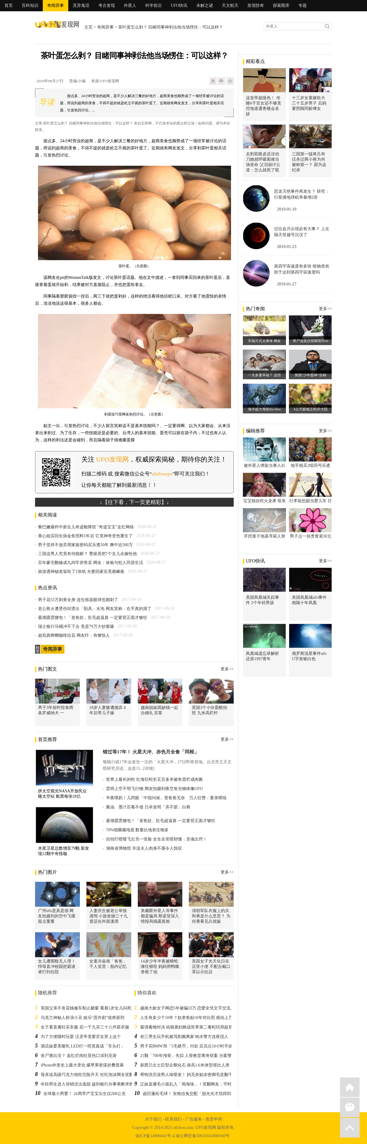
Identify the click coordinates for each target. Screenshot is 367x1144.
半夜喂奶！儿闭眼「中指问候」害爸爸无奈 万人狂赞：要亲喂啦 (166, 798)
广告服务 (193, 1119)
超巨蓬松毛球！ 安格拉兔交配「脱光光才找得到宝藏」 (193, 1093)
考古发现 (106, 5)
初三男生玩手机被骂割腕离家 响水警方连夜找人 (184, 1036)
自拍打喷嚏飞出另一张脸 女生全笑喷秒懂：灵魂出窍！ (156, 839)
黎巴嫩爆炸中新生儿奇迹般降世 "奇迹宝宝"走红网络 (86, 527)
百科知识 (30, 5)
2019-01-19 (286, 209)
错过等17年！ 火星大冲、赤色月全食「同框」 (151, 751)
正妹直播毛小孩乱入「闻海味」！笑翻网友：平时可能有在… (196, 1084)
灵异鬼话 (81, 5)
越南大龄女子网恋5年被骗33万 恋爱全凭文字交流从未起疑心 (195, 1008)
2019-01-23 (286, 246)
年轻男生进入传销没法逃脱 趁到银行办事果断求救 (87, 1084)
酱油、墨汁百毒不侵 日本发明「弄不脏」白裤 (148, 807)
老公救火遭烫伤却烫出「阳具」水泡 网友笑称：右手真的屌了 (94, 608)
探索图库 (281, 5)
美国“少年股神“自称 (310, 375)
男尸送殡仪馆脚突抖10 (310, 341)
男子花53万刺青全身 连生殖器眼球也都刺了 (78, 600)
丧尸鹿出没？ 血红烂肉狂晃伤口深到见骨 (79, 1055)
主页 (88, 27)
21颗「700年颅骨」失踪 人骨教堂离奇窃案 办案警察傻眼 (192, 1055)
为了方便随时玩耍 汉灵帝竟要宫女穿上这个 (81, 1036)
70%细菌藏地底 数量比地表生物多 (137, 830)
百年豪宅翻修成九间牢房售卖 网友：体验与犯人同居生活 (90, 562)
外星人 (130, 5)
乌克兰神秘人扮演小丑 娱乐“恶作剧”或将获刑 (82, 1017)
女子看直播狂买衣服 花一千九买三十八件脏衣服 (85, 1027)
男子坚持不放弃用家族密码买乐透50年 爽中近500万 (85, 545)
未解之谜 (204, 5)
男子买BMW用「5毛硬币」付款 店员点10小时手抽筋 (188, 1046)
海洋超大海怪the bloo (264, 409)
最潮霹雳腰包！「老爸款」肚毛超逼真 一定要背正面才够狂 (92, 617)
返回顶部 (350, 1127)
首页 (8, 5)
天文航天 (230, 5)
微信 (350, 1107)
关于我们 (153, 1119)
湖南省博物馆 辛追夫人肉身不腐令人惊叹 (144, 848)
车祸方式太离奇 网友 (264, 341)
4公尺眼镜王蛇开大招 (311, 409)
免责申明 (213, 1119)
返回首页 (350, 1087)
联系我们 (173, 1119)
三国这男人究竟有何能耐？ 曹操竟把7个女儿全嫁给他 (87, 554)
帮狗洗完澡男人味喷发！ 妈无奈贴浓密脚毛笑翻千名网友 (192, 1074)
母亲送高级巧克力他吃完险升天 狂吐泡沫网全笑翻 (87, 1074)
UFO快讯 (179, 5)
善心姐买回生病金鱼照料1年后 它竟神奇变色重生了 (85, 536)
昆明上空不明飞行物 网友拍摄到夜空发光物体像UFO (154, 788)
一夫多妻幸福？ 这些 (264, 375)
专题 (302, 5)
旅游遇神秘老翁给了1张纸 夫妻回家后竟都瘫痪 (81, 571)
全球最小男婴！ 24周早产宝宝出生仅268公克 (84, 1093)
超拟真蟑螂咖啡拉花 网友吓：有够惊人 (74, 635)
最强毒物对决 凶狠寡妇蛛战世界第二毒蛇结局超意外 (188, 1027)
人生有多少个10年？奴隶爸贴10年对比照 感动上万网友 (190, 1017)
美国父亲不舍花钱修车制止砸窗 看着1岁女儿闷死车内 (90, 1008)
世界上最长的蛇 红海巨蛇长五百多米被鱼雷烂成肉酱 (154, 779)
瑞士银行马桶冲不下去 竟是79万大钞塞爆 (76, 626)
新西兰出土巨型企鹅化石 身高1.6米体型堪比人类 (185, 1065)
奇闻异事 (55, 5)
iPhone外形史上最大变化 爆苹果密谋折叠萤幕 (82, 1065)
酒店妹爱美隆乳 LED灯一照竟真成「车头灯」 (83, 1046)
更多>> (227, 669)
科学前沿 (153, 5)
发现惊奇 (255, 5)
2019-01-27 (286, 284)
